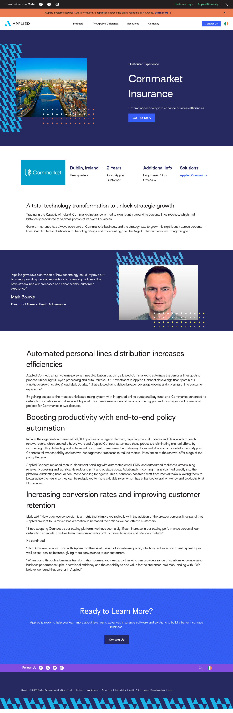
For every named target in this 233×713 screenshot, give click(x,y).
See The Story (141, 117)
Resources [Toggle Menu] (133, 23)
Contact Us (211, 23)
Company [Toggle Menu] (153, 23)
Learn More (163, 13)
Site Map (28, 695)
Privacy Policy (73, 695)
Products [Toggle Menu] (78, 23)
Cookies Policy (88, 695)
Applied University (208, 4)
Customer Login (184, 4)
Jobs (126, 695)
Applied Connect (195, 175)
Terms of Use (58, 695)
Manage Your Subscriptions (109, 695)
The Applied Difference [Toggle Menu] (105, 23)
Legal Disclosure (42, 695)
